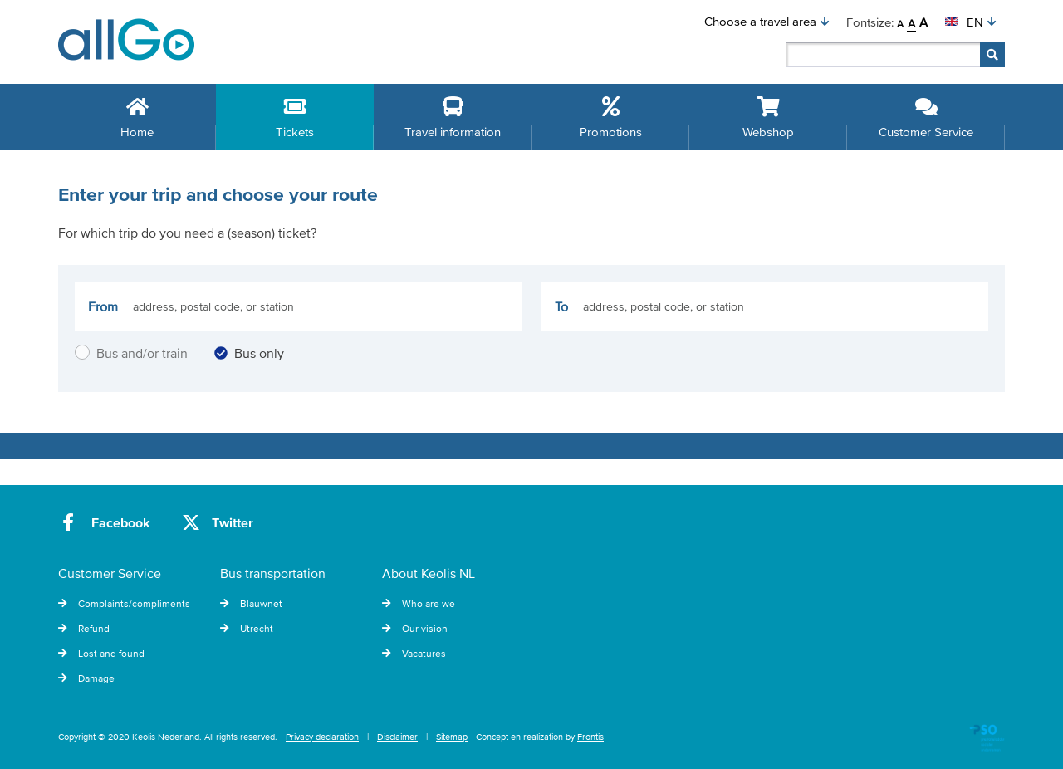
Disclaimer (397, 737)
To (561, 306)
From (103, 306)
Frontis (590, 737)
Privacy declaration (322, 737)
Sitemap (452, 737)
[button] (767, 21)
